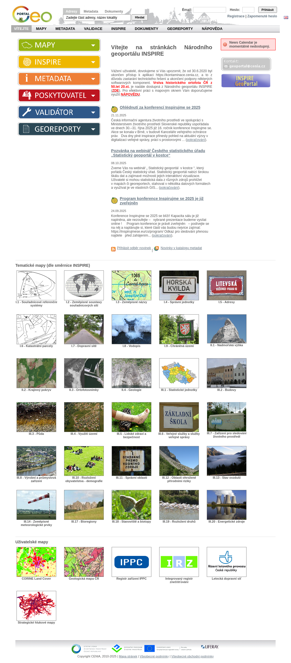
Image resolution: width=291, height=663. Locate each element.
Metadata (91, 11)
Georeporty (180, 29)
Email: (187, 10)
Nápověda (212, 29)
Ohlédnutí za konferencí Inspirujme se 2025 (160, 107)
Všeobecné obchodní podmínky (192, 656)
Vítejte (21, 29)
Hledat (139, 17)
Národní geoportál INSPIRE (34, 14)
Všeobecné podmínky (154, 656)
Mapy (41, 29)
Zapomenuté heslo (262, 16)
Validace (93, 29)
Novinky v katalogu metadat (181, 248)
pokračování (196, 140)
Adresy (71, 11)
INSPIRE (118, 29)
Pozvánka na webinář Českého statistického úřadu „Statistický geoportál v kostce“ (158, 152)
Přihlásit (268, 9)
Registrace (236, 16)
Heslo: (235, 10)
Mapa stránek (128, 656)
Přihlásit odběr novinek (134, 248)
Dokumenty (114, 11)
